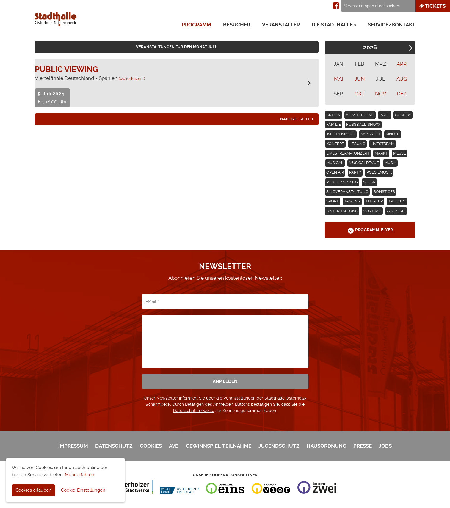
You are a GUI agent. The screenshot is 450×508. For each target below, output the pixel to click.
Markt (381, 153)
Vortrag (372, 211)
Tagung (352, 201)
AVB (174, 446)
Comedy (403, 115)
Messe (399, 153)
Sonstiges (384, 191)
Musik (390, 163)
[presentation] (225, 337)
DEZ (402, 94)
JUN (360, 79)
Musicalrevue (364, 163)
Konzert (335, 143)
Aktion (333, 115)
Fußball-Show (363, 124)
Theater (374, 201)
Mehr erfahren (79, 474)
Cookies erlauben (33, 490)
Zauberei (396, 211)
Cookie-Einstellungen (83, 490)
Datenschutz (114, 446)
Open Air (335, 172)
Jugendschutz (279, 446)
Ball (385, 115)
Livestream (382, 143)
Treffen (396, 201)
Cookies (151, 446)
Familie (333, 124)
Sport (332, 201)
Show (369, 182)
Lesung (357, 143)
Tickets (432, 6)
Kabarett (370, 134)
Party (355, 172)
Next (410, 48)
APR (402, 64)
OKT (360, 94)
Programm (196, 25)
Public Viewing (342, 182)
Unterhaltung (342, 211)
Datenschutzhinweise (193, 410)
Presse (362, 446)
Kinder (392, 134)
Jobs (385, 446)
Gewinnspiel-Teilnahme (218, 446)
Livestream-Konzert (347, 153)
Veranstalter (281, 25)
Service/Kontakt (391, 25)
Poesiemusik (379, 172)
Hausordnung (326, 446)
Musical (335, 163)
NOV (380, 94)
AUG (401, 79)
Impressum (73, 446)
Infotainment (340, 134)
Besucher (236, 25)
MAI (338, 79)
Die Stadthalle (332, 25)
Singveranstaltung (347, 191)
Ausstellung (360, 115)
